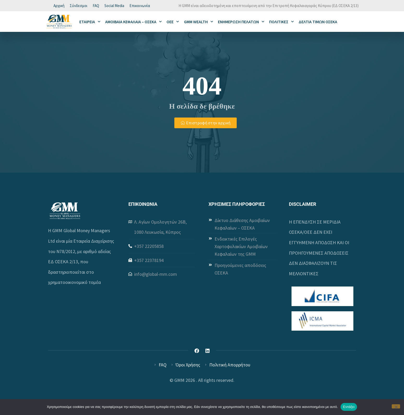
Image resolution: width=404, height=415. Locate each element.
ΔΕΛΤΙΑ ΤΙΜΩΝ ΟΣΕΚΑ (318, 22)
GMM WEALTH (198, 22)
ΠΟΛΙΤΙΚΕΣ (281, 22)
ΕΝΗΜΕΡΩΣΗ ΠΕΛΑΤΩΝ (241, 22)
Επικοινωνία (139, 5)
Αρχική (59, 5)
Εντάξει (349, 407)
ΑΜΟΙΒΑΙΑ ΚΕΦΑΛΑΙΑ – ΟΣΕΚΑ (133, 22)
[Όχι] (396, 406)
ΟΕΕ (173, 22)
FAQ (96, 5)
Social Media (114, 5)
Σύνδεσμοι (78, 5)
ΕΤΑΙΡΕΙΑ (89, 22)
